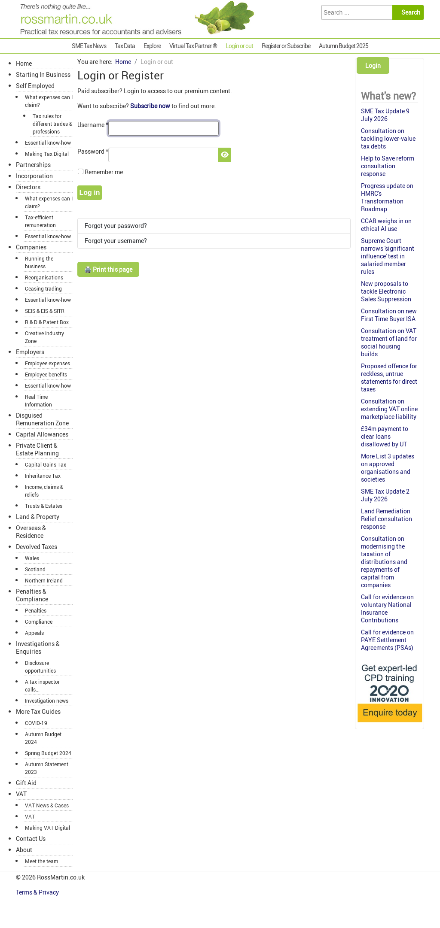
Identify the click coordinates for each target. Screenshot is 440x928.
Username (92, 125)
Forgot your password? (116, 225)
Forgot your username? (116, 241)
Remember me (104, 172)
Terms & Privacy (38, 892)
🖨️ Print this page (108, 269)
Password (92, 151)
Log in (89, 192)
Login (373, 65)
